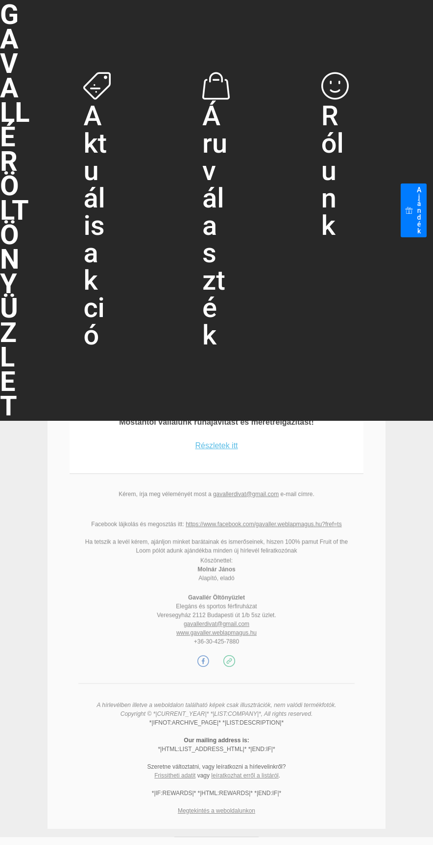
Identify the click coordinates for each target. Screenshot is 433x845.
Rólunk (335, 157)
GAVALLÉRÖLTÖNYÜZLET (15, 210)
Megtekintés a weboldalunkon (216, 810)
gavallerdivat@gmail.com (246, 496)
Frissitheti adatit (174, 775)
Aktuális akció (97, 211)
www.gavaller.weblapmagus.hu (216, 648)
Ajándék (414, 210)
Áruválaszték (216, 211)
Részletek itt (216, 463)
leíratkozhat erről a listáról (244, 775)
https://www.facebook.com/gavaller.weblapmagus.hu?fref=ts (264, 537)
